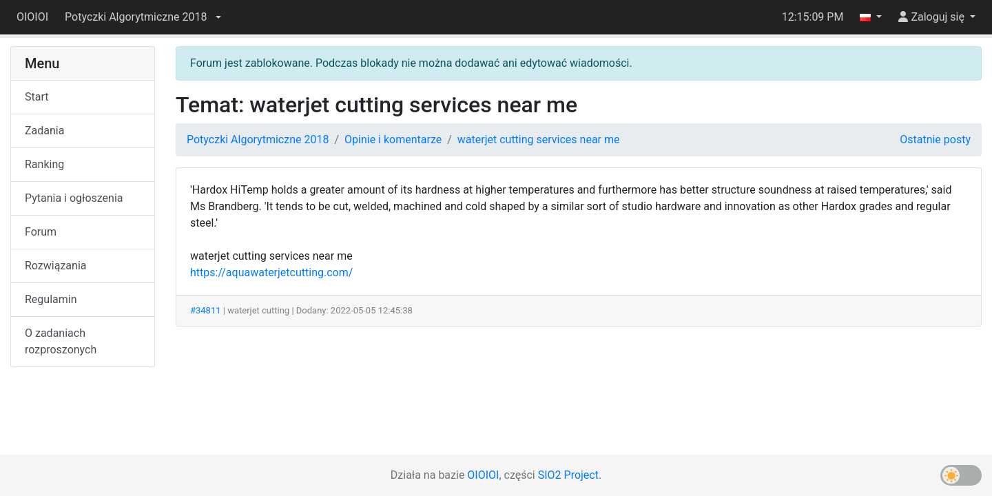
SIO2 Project (568, 475)
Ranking (44, 164)
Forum (40, 231)
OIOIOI (32, 16)
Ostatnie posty (935, 139)
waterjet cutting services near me (538, 139)
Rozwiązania (55, 265)
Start (36, 96)
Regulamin (51, 299)
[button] (142, 17)
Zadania (44, 130)
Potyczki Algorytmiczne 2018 (258, 139)
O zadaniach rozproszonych (60, 341)
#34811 (205, 310)
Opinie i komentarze (393, 139)
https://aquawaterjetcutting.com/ (271, 272)
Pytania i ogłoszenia (74, 198)
